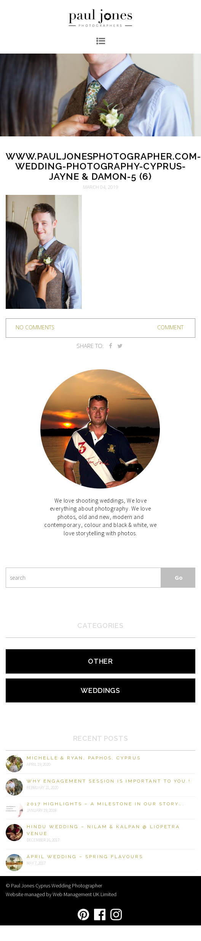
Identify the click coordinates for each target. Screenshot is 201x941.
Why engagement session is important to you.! (109, 781)
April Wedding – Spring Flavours (85, 856)
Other (100, 661)
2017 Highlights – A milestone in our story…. (106, 804)
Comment (170, 327)
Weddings (100, 690)
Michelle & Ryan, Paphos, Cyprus (84, 758)
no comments (35, 327)
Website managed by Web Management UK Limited (61, 894)
